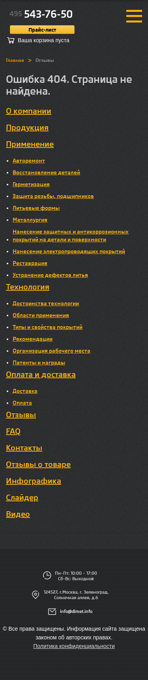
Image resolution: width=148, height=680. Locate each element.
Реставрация (30, 263)
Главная (15, 60)
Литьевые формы (36, 207)
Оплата (22, 402)
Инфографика (33, 481)
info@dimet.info (76, 611)
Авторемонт (29, 160)
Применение (30, 144)
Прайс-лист (42, 29)
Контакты (24, 448)
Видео (18, 514)
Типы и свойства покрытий (47, 327)
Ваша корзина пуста (43, 40)
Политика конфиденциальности (74, 646)
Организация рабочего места (51, 350)
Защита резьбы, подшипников (53, 196)
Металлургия (30, 219)
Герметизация (31, 184)
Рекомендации (32, 338)
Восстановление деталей (46, 172)
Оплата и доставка (41, 374)
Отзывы (21, 414)
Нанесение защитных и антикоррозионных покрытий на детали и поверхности (71, 235)
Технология (27, 287)
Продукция (27, 127)
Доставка (25, 390)
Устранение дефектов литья (50, 274)
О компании (28, 111)
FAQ (13, 431)
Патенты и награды (39, 362)
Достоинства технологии (46, 303)
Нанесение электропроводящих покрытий (69, 251)
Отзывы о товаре (38, 464)
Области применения (41, 315)
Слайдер (22, 497)
